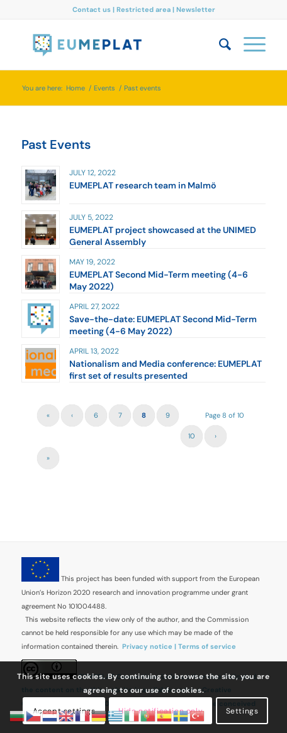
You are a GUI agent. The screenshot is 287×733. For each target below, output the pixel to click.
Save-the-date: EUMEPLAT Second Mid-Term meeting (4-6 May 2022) (163, 324)
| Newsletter (193, 9)
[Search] (218, 44)
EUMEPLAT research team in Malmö (142, 185)
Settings (242, 711)
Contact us (92, 9)
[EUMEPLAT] (119, 44)
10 (191, 436)
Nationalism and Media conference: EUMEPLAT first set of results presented (165, 369)
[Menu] (248, 44)
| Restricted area (142, 9)
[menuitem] (218, 44)
